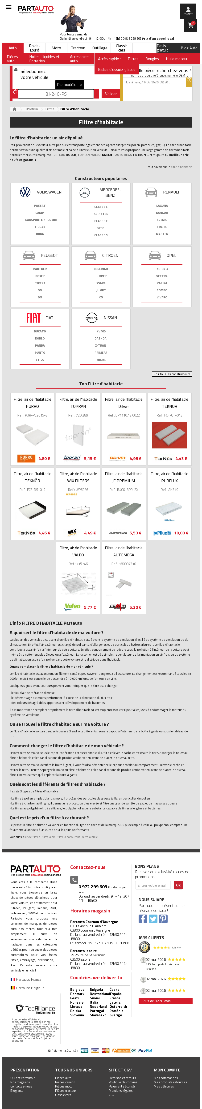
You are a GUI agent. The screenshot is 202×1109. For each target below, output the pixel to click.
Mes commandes (166, 1077)
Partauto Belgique (27, 988)
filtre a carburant (69, 837)
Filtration (31, 109)
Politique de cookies (123, 1081)
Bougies (152, 59)
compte (188, 14)
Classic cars (121, 48)
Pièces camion (65, 1081)
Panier (193, 23)
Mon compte (167, 1070)
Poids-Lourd (34, 48)
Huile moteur (176, 59)
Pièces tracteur (65, 1090)
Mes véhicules (164, 1086)
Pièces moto (64, 1086)
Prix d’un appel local (158, 38)
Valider (111, 94)
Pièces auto (63, 1077)
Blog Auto (189, 48)
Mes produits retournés (170, 1081)
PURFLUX (58, 155)
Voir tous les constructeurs (172, 374)
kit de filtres (32, 837)
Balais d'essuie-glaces (116, 69)
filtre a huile (90, 837)
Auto (13, 48)
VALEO (96, 155)
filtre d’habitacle (181, 167)
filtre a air (48, 837)
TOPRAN (84, 155)
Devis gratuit (162, 48)
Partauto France (26, 979)
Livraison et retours (122, 1077)
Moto (56, 48)
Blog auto (17, 1090)
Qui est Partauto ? (22, 1077)
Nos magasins (20, 1081)
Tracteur (78, 48)
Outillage (99, 48)
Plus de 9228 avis (156, 1001)
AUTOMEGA (123, 155)
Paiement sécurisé (122, 1086)
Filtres (133, 59)
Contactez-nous (21, 1086)
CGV (112, 1094)
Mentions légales (121, 1090)
